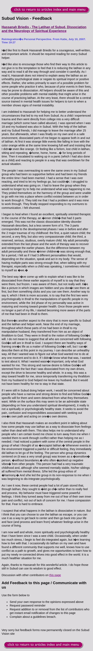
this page (55, 575)
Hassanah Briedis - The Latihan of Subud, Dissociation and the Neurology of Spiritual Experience (44, 29)
